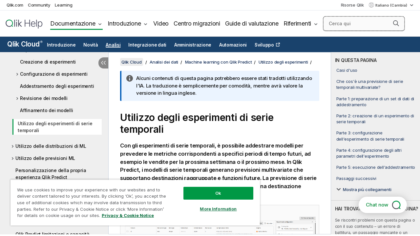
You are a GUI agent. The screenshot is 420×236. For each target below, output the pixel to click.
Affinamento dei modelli (46, 110)
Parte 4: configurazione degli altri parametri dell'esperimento (369, 153)
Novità (90, 45)
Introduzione (124, 23)
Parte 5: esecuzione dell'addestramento (375, 167)
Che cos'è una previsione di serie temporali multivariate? (369, 84)
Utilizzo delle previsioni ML (45, 158)
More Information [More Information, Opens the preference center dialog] (213, 203)
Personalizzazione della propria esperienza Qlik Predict (50, 173)
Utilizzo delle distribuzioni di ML (50, 146)
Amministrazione (192, 45)
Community (39, 5)
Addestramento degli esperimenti (57, 86)
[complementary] (375, 143)
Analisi (113, 45)
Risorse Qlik (352, 5)
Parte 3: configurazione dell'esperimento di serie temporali (370, 135)
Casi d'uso (347, 70)
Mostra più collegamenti (367, 189)
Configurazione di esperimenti (54, 74)
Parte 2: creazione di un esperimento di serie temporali (375, 118)
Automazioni (233, 45)
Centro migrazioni (197, 23)
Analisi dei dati (164, 62)
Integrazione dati (147, 45)
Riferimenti (297, 23)
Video (161, 23)
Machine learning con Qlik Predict (218, 62)
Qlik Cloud (25, 44)
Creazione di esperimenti (48, 62)
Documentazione (72, 23)
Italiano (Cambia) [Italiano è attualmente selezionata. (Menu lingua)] (391, 5)
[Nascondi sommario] (103, 63)
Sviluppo (264, 45)
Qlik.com (15, 5)
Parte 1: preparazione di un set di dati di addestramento (375, 101)
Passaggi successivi (356, 178)
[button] (396, 23)
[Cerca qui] (364, 23)
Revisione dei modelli (44, 98)
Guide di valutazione (252, 23)
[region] (132, 200)
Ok (213, 188)
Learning (63, 5)
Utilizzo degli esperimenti (283, 62)
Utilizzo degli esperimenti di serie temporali (55, 127)
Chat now (377, 205)
